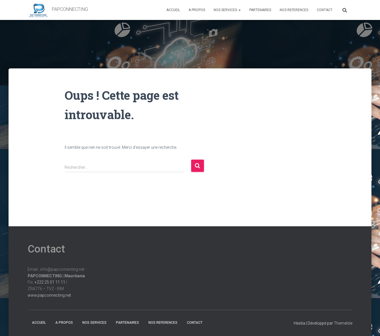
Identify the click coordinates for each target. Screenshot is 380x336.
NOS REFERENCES (294, 10)
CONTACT (324, 10)
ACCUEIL (173, 10)
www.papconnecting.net (49, 295)
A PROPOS (197, 10)
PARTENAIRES (260, 10)
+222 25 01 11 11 (49, 282)
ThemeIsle (343, 323)
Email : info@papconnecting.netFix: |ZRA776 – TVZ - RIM (56, 282)
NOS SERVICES (227, 10)
